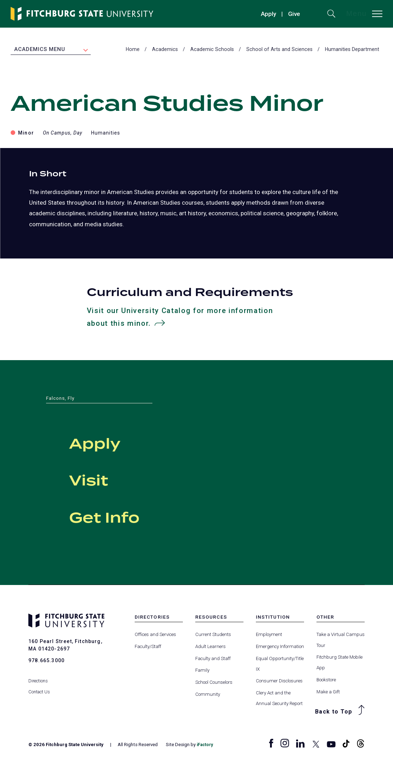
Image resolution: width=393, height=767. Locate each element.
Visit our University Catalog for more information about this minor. (181, 318)
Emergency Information (280, 647)
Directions (38, 674)
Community (207, 695)
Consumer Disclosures (279, 682)
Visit (103, 479)
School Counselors (213, 683)
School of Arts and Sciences (279, 50)
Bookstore (326, 681)
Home (133, 50)
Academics (165, 50)
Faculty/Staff (148, 647)
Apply (268, 13)
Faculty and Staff (213, 660)
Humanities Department (352, 50)
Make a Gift (328, 693)
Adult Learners (210, 647)
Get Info (130, 516)
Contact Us (39, 685)
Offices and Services (155, 635)
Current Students (213, 635)
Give (294, 13)
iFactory (206, 746)
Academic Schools (212, 50)
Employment (269, 635)
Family (202, 671)
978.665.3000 (46, 662)
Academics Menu (39, 50)
